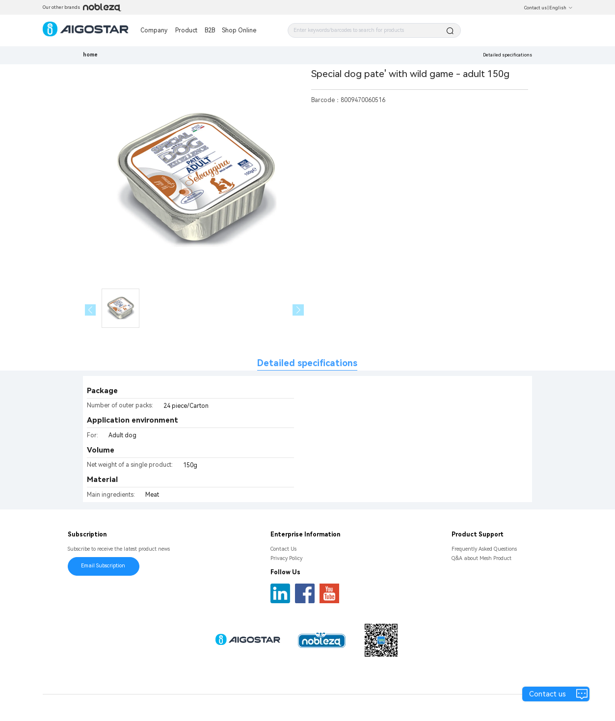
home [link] (90, 55)
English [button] (561, 7)
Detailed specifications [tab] (307, 363)
